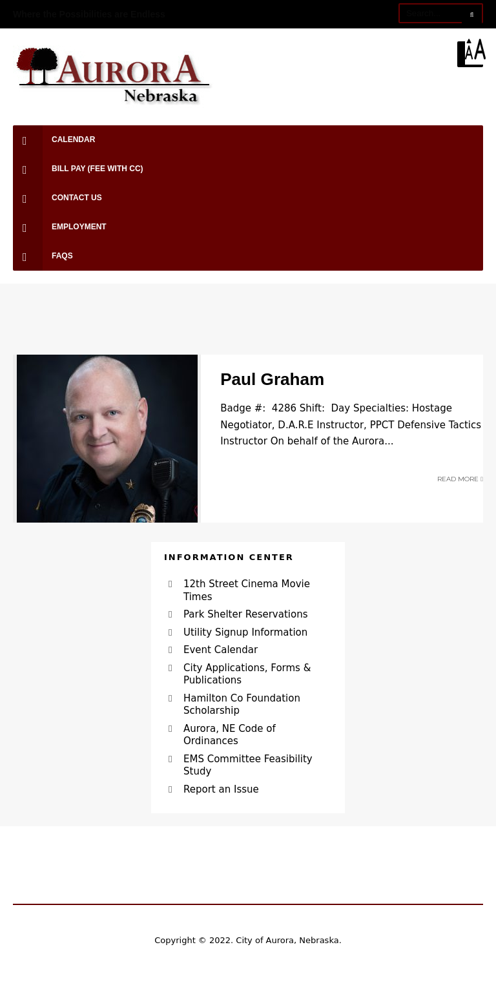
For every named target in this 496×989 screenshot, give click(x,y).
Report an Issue (221, 789)
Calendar (54, 139)
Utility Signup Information (245, 632)
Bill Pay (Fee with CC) (78, 168)
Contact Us (57, 198)
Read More (460, 479)
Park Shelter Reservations (245, 614)
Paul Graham (272, 379)
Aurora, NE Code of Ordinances (229, 735)
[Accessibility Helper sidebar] (480, 49)
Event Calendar (220, 650)
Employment (60, 227)
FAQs (43, 256)
